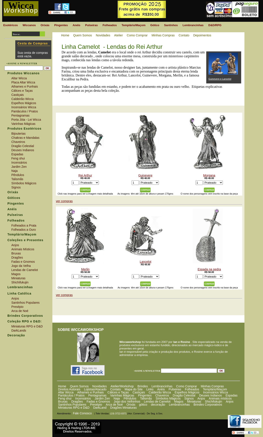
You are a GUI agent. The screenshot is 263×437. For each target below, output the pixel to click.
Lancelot (144, 239)
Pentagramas (97, 395)
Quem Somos (79, 386)
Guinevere (144, 146)
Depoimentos (202, 35)
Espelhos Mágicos (187, 392)
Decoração (16, 335)
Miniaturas (194, 401)
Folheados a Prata (23, 225)
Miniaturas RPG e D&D (73, 407)
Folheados (192, 389)
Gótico (154, 25)
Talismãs (146, 398)
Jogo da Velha (21, 266)
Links (149, 389)
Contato (115, 389)
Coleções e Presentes (25, 240)
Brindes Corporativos (208, 404)
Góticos (13, 198)
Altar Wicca (66, 392)
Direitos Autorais (69, 389)
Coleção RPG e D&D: (24, 321)
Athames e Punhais (90, 392)
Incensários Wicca (215, 392)
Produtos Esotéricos (24, 128)
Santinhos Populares (72, 404)
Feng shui (64, 398)
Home (62, 386)
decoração (158, 404)
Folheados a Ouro (23, 229)
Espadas (231, 395)
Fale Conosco (82, 413)
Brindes (143, 386)
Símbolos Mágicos (168, 398)
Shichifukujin (213, 401)
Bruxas (63, 401)
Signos (189, 398)
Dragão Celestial (184, 395)
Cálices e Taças (118, 392)
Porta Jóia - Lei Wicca (26, 119)
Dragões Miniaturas (123, 407)
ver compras (64, 201)
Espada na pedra (208, 240)
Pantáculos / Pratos (71, 395)
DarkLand (100, 407)
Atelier (118, 35)
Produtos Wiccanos (23, 73)
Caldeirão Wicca (160, 392)
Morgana (207, 146)
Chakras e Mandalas (25, 137)
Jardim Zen (102, 398)
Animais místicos (220, 398)
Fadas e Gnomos (98, 401)
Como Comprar (186, 386)
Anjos (201, 398)
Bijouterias (18, 133)
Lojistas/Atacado (95, 389)
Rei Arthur (84, 146)
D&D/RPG (215, 25)
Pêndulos (130, 398)
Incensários (83, 398)
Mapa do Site (134, 389)
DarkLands (18, 330)
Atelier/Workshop (122, 386)
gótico (143, 404)
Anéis (161, 389)
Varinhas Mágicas (122, 395)
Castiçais (138, 392)
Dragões (77, 401)
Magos (178, 401)
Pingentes (144, 395)
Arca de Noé (114, 404)
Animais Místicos (22, 249)
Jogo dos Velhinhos (127, 401)
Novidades (99, 386)
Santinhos (171, 25)
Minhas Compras (212, 386)
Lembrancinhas (161, 386)
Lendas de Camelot (157, 401)
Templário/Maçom (215, 389)
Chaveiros (162, 395)
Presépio (96, 404)
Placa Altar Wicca (23, 82)
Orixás (130, 404)
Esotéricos (10, 25)
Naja (116, 398)
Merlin (83, 240)
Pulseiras (174, 389)
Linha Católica (19, 293)
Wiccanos (29, 25)
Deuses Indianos (210, 395)
